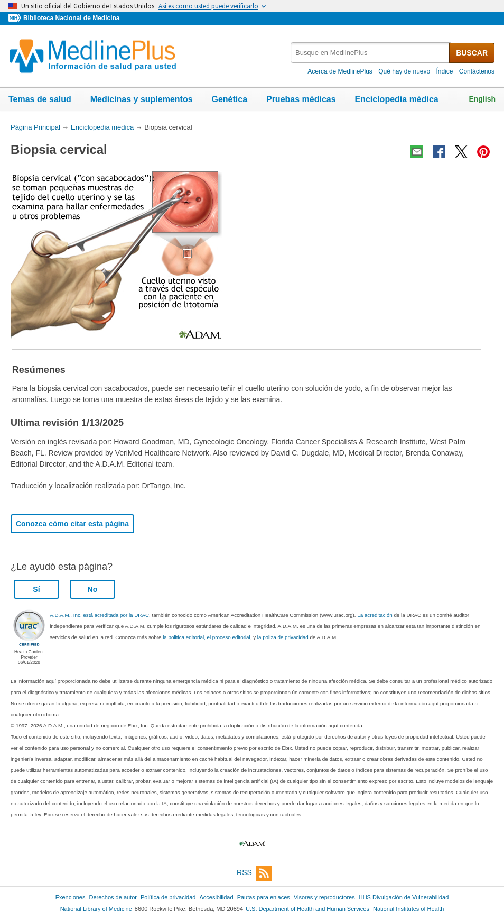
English (482, 99)
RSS (254, 873)
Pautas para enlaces (263, 897)
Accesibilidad (216, 897)
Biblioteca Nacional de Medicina (71, 18)
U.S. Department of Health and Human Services (307, 909)
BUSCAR (472, 53)
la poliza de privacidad (283, 637)
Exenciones (70, 897)
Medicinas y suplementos (141, 99)
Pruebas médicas (301, 99)
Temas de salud (39, 99)
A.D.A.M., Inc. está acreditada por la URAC (99, 615)
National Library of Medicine (96, 909)
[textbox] (371, 52)
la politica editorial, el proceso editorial (206, 637)
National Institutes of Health (408, 909)
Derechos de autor (113, 897)
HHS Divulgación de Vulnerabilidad (404, 897)
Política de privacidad (168, 897)
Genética (229, 99)
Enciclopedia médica (396, 99)
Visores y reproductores (324, 897)
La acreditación (374, 615)
